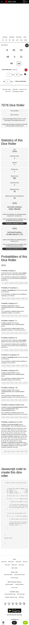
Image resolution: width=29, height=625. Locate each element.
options (3, 622)
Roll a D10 (14, 564)
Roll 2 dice (18, 37)
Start (25, 622)
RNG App (21, 597)
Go (14, 622)
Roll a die (5, 37)
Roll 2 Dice (11, 561)
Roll (27, 45)
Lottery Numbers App (9, 594)
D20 (21, 40)
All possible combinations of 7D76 (14, 223)
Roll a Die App (21, 594)
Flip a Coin (8, 91)
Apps (25, 2)
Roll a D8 (7, 564)
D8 (9, 40)
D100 (25, 40)
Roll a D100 (14, 568)
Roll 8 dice (15, 89)
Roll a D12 (21, 564)
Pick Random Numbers (18, 91)
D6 (6, 40)
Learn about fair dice (19, 574)
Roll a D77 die (23, 89)
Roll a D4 (25, 561)
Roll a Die (10, 2)
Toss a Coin (14, 587)
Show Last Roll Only (21, 81)
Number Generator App (11, 597)
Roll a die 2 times (7, 89)
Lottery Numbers (19, 584)
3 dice (24, 37)
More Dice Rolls (8, 574)
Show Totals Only (6, 69)
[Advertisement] (14, 19)
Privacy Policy (14, 577)
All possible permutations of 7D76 (14, 248)
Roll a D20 (11, 37)
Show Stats (14, 69)
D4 (3, 40)
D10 (13, 40)
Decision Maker (9, 584)
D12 (17, 40)
